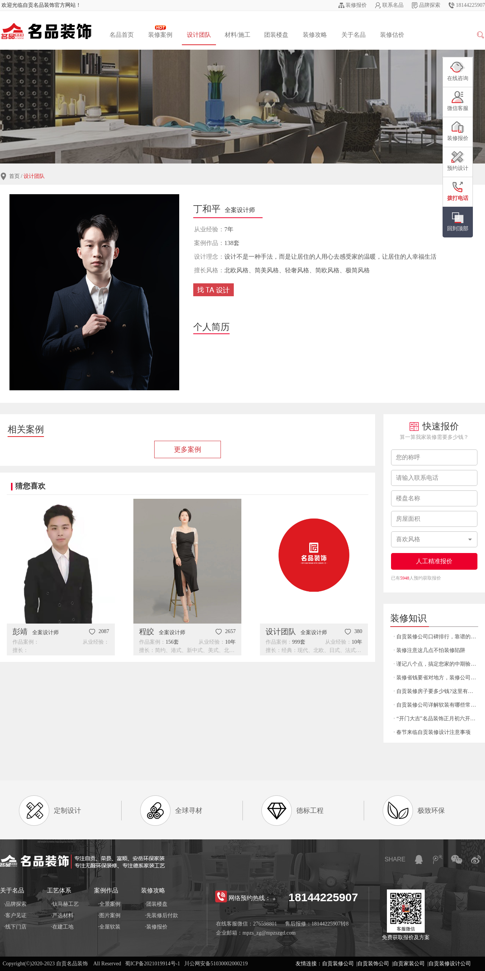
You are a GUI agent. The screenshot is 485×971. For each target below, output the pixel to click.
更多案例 (187, 449)
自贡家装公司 (409, 963)
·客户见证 (15, 915)
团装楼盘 (276, 34)
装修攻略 (315, 34)
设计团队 (199, 34)
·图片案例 (109, 915)
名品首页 (122, 34)
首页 (14, 176)
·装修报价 (156, 927)
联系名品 (393, 5)
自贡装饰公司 (373, 963)
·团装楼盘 (156, 904)
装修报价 (356, 5)
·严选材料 (62, 915)
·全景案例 (109, 904)
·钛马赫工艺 (65, 904)
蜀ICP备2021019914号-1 (152, 963)
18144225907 (470, 5)
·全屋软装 (109, 927)
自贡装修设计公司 (450, 963)
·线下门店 (15, 927)
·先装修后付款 (161, 915)
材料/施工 (237, 34)
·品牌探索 (15, 904)
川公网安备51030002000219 (216, 963)
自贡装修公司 (338, 963)
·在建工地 (62, 927)
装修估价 (392, 34)
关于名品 (353, 34)
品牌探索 (429, 5)
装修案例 (160, 31)
